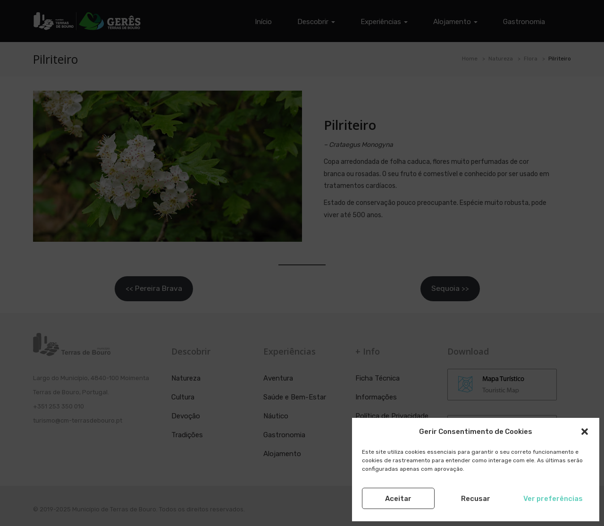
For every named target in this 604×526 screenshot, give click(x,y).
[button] (584, 431)
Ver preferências (553, 498)
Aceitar (398, 498)
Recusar (475, 498)
